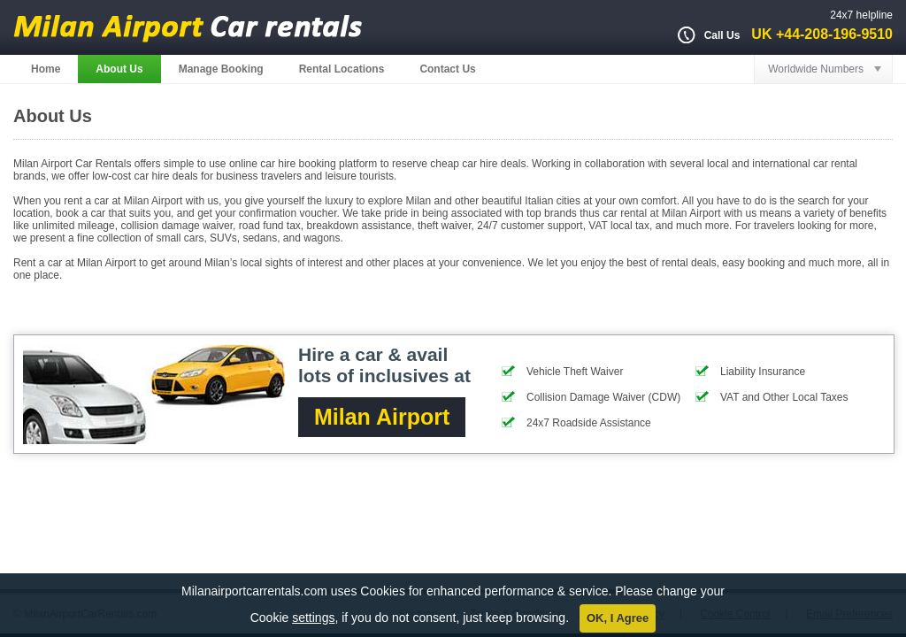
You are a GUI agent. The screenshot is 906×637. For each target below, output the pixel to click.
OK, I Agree (618, 618)
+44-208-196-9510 (834, 34)
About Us (119, 69)
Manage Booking (221, 69)
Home (45, 69)
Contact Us (447, 69)
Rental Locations (342, 69)
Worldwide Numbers (816, 69)
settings (313, 617)
